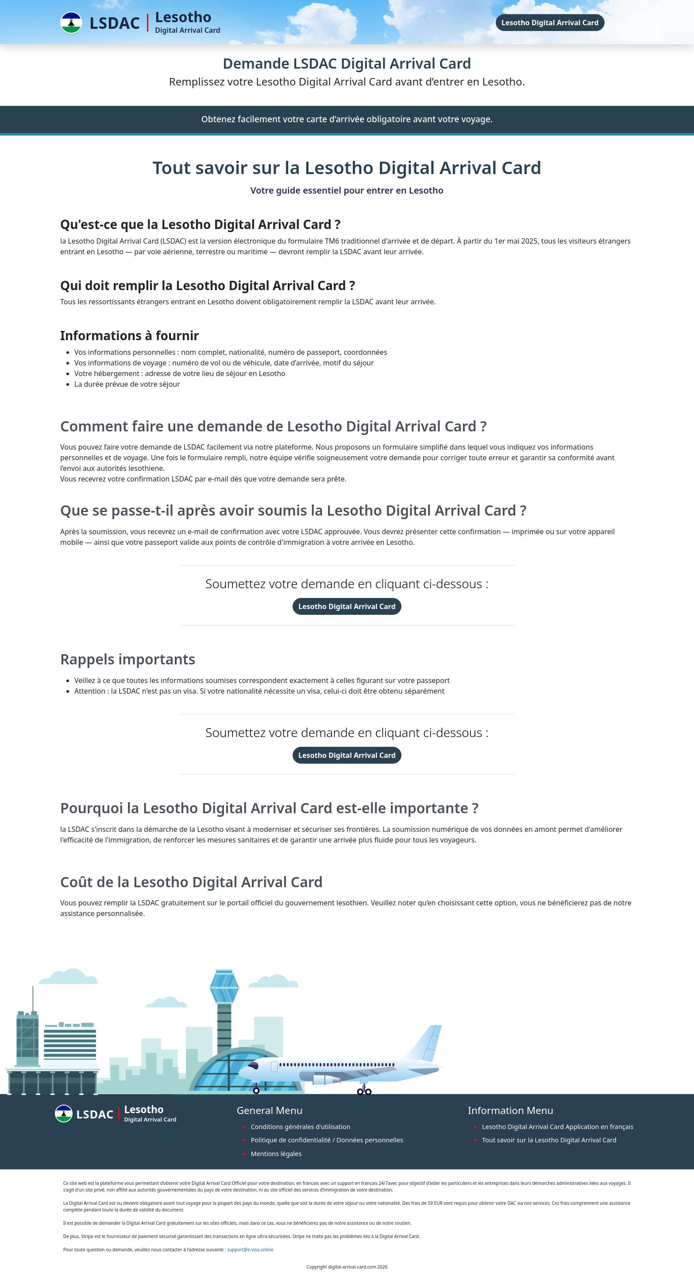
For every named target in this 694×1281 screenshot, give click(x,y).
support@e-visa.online (250, 1249)
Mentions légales (276, 1153)
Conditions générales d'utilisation (301, 1126)
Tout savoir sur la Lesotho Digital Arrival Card (549, 1140)
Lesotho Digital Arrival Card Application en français (557, 1126)
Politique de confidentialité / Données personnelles (327, 1140)
